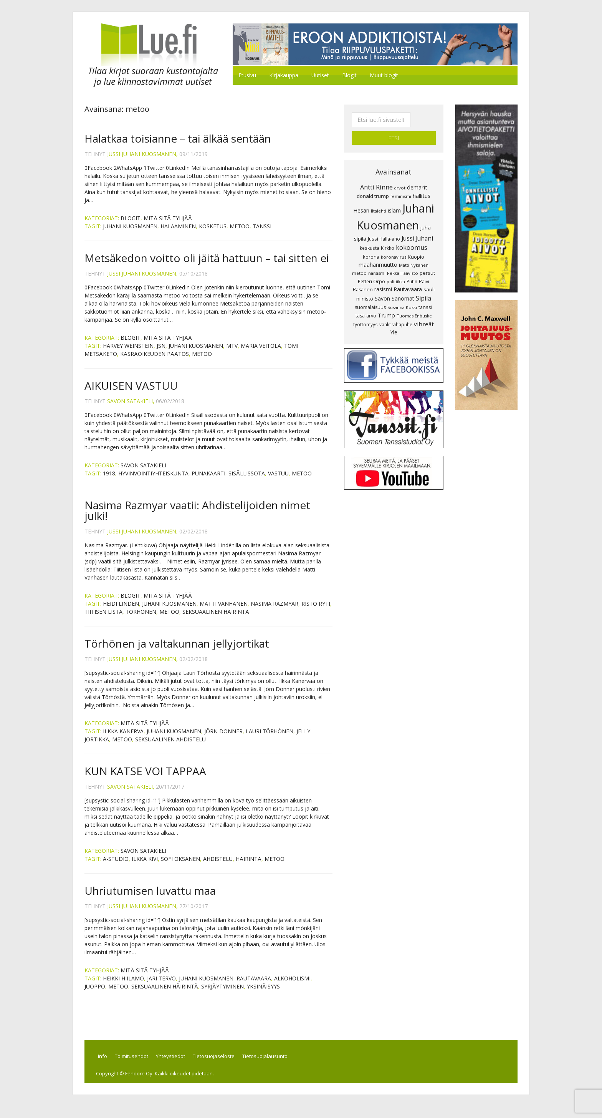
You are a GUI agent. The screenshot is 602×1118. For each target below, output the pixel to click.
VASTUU (278, 480)
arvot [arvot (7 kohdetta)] (399, 177)
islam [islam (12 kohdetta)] (394, 200)
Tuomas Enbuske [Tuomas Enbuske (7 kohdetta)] (414, 305)
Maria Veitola (261, 353)
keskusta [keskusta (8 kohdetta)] (369, 237)
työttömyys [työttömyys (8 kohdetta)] (365, 314)
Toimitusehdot (142, 1065)
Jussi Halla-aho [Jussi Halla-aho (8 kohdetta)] (384, 228)
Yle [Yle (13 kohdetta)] (393, 322)
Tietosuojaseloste (234, 1065)
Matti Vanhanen (224, 611)
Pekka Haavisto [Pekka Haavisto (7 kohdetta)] (402, 263)
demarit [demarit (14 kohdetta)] (417, 176)
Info (108, 1065)
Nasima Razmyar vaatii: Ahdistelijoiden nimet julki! (197, 517)
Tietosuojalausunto (289, 1065)
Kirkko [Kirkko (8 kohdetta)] (387, 237)
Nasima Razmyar (274, 611)
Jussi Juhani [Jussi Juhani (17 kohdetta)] (417, 228)
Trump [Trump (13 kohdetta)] (386, 304)
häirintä (248, 866)
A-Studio (116, 866)
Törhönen (141, 619)
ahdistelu (218, 866)
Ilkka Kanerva (123, 738)
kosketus (213, 233)
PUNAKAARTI (208, 480)
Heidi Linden (121, 611)
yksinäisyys (263, 993)
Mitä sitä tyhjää (168, 225)
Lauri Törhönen (269, 738)
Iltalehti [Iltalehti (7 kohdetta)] (378, 200)
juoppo (94, 993)
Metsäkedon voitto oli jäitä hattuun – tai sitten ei (206, 265)
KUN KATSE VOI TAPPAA (145, 778)
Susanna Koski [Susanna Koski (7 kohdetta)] (402, 297)
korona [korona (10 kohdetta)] (371, 246)
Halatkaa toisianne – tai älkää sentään (177, 145)
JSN (161, 353)
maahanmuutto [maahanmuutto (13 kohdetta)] (378, 254)
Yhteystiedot (185, 1065)
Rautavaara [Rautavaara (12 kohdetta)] (408, 278)
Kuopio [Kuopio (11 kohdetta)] (416, 246)
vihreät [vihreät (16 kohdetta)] (424, 313)
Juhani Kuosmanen (130, 233)
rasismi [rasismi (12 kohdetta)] (383, 278)
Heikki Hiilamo (123, 985)
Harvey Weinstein (128, 353)
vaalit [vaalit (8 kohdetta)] (385, 314)
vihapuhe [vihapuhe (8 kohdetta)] (402, 314)
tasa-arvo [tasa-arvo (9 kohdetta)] (366, 305)
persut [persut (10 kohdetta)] (427, 262)
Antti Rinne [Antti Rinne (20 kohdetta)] (376, 176)
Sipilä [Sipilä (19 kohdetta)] (423, 288)
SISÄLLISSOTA (246, 480)
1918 (109, 480)
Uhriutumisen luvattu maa (150, 897)
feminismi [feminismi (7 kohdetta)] (400, 186)
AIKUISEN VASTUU (131, 392)
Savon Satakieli (143, 472)
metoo (240, 233)
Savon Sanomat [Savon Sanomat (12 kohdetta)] (394, 288)
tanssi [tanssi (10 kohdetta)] (425, 296)
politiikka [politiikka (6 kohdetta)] (396, 271)
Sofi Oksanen (180, 866)
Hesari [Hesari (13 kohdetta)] (361, 200)
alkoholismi (292, 985)
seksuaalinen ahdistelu (170, 746)
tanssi (262, 233)
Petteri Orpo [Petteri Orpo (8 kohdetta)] (371, 270)
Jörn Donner (223, 738)
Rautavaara (254, 985)
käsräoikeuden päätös (154, 361)
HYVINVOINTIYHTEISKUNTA (153, 480)
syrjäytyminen (222, 993)
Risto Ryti (315, 611)
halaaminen (178, 233)
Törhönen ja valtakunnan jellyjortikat (176, 650)
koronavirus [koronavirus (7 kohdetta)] (393, 246)
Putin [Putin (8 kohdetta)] (412, 270)
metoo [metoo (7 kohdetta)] (359, 263)
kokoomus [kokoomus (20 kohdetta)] (411, 237)
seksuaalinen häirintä (215, 619)
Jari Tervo (161, 985)
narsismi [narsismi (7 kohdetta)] (376, 263)
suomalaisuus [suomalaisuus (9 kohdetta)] (370, 297)
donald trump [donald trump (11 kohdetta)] (373, 185)
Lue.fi (148, 48)
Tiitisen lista (103, 619)
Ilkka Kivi (145, 866)
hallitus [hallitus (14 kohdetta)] (421, 185)
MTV (232, 353)
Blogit (131, 225)
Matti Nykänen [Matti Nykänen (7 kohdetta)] (413, 254)
